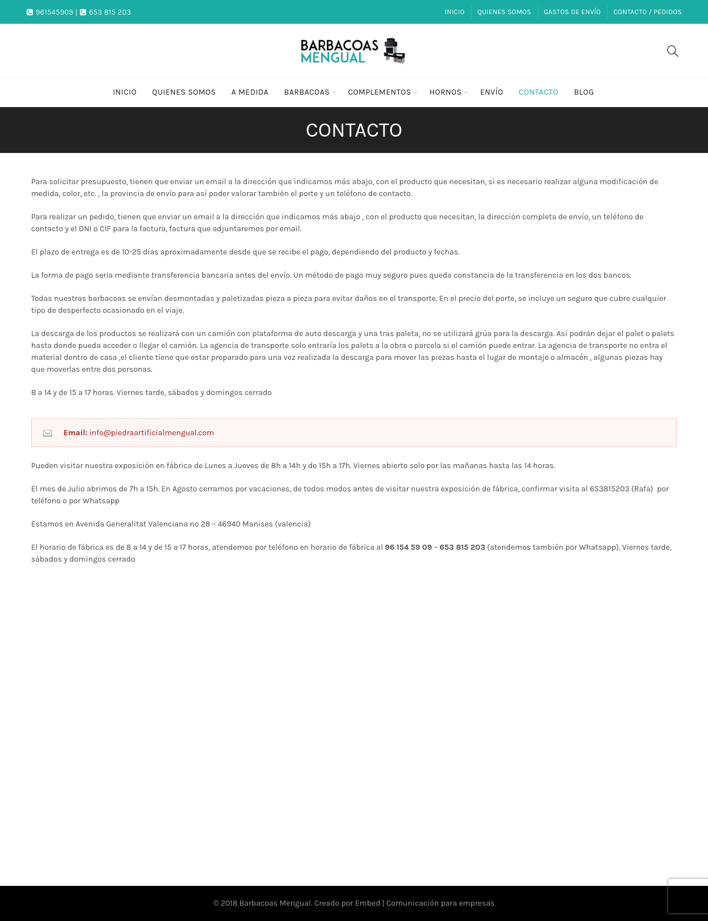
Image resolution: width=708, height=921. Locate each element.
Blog (584, 92)
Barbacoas (307, 92)
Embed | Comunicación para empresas (425, 903)
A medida (250, 92)
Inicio (454, 12)
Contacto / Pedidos (647, 12)
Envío (492, 92)
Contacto (538, 92)
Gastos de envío (572, 12)
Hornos (445, 92)
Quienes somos (504, 12)
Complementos (379, 92)
